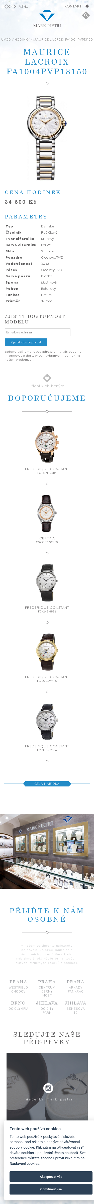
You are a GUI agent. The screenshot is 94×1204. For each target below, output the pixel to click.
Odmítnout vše (51, 1189)
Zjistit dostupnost (26, 342)
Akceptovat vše (51, 1177)
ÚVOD (6, 39)
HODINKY (22, 39)
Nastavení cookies (24, 1164)
